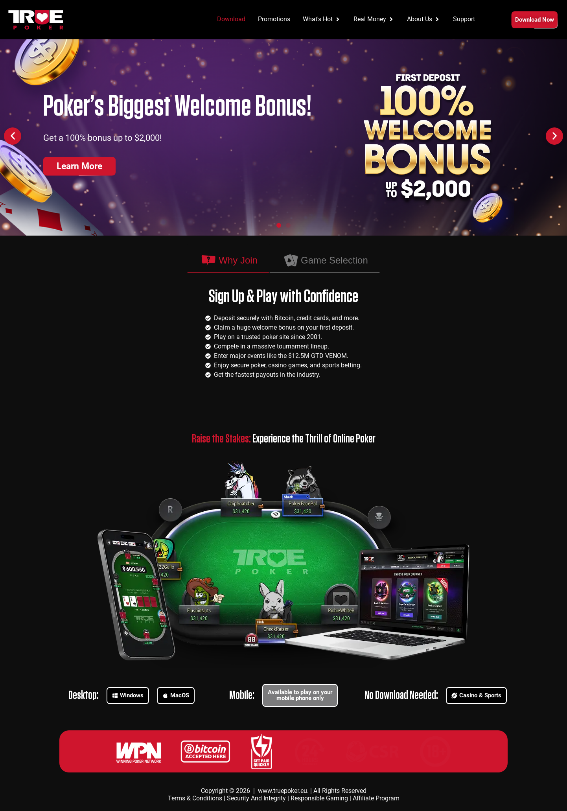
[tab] (228, 258)
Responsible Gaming (319, 798)
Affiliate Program (376, 798)
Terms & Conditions (195, 798)
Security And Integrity (256, 798)
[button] (12, 136)
